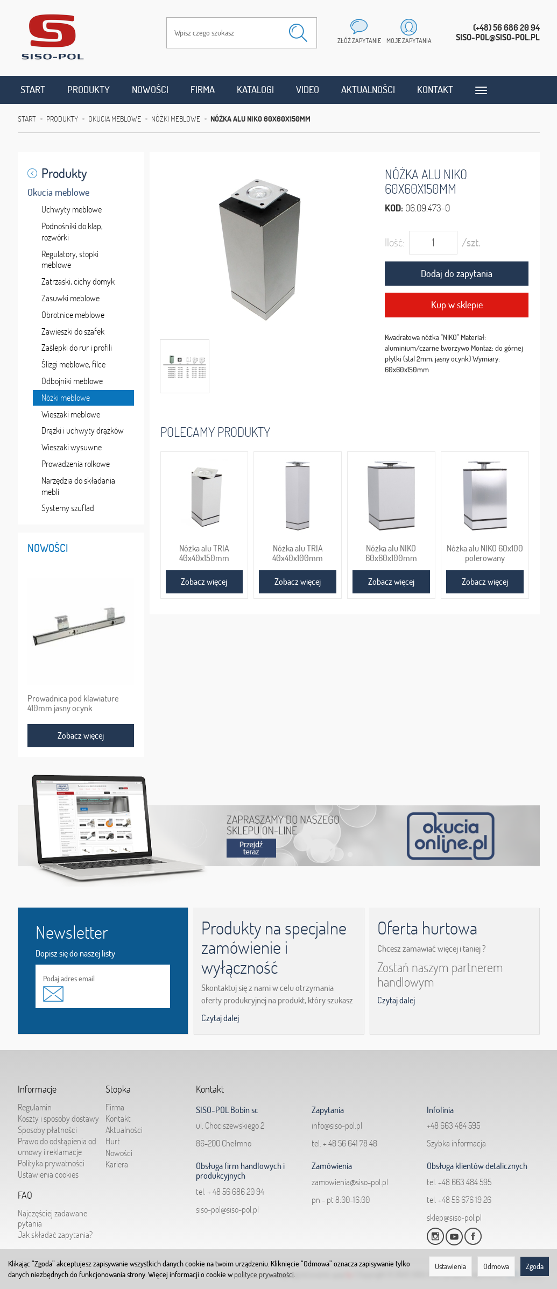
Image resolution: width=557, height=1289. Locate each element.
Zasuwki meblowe (70, 298)
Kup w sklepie (457, 305)
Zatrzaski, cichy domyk (78, 281)
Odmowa (496, 1266)
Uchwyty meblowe (71, 209)
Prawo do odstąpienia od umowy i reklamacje (57, 1146)
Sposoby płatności (47, 1129)
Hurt (112, 1141)
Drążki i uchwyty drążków (82, 430)
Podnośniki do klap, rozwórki (72, 232)
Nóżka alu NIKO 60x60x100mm (391, 553)
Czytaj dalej (220, 1017)
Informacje (37, 1089)
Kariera (116, 1164)
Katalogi (255, 89)
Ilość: (395, 242)
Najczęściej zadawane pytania (52, 1218)
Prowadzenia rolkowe (75, 463)
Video (307, 89)
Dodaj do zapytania (456, 273)
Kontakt (435, 89)
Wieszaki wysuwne (71, 447)
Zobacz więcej (204, 581)
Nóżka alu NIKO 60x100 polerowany (485, 553)
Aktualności (368, 89)
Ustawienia (450, 1266)
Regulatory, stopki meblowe (69, 260)
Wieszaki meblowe (70, 414)
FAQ (25, 1195)
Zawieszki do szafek (72, 331)
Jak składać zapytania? (55, 1234)
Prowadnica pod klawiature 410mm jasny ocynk (72, 703)
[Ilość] (433, 242)
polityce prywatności (264, 1274)
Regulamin (35, 1107)
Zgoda (535, 1266)
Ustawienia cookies (48, 1174)
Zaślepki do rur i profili (76, 347)
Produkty (88, 89)
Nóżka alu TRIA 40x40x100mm (297, 553)
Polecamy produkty (215, 431)
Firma (203, 89)
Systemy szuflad (67, 507)
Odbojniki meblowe (72, 381)
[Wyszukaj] (298, 33)
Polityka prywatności (51, 1163)
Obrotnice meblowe (72, 314)
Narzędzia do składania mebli (78, 486)
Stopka (118, 1089)
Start (32, 89)
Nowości (150, 89)
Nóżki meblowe (65, 397)
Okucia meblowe (58, 192)
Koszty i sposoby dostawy (58, 1118)
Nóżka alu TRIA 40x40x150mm (204, 553)
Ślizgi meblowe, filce (73, 364)
